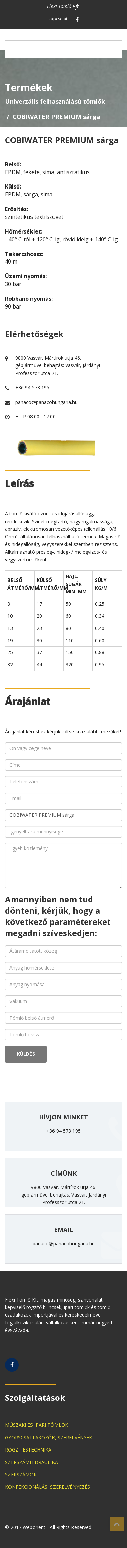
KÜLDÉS (26, 1054)
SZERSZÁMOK (21, 1474)
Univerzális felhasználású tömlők (55, 101)
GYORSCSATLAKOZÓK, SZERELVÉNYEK (48, 1437)
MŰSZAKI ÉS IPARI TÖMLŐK (36, 1425)
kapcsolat (58, 19)
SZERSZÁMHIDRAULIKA (31, 1462)
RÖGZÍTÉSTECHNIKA (28, 1449)
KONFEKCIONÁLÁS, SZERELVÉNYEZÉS (47, 1487)
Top (117, 1524)
